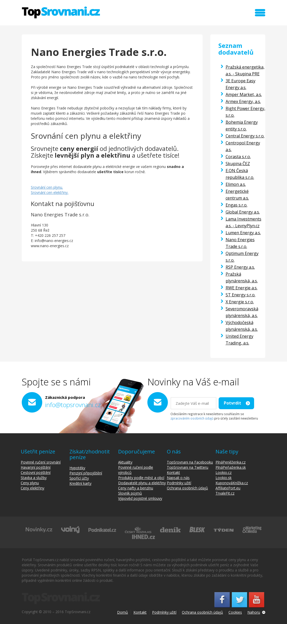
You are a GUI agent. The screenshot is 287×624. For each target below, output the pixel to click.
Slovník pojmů (130, 493)
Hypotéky (77, 467)
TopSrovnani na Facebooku (190, 462)
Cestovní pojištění (36, 472)
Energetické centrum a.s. (237, 194)
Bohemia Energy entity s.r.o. (242, 125)
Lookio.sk (224, 477)
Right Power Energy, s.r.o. (245, 112)
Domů (122, 612)
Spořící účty (79, 478)
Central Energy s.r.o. (245, 136)
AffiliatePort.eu (228, 488)
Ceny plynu (30, 482)
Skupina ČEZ (238, 163)
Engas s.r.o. (236, 205)
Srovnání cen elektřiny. (49, 192)
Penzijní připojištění (85, 473)
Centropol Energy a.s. (243, 146)
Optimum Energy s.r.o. (242, 257)
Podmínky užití (179, 482)
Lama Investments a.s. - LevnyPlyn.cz (243, 222)
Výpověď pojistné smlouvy (140, 498)
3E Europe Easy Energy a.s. (240, 84)
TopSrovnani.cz (61, 12)
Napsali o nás (178, 477)
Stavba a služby (34, 477)
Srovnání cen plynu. (47, 187)
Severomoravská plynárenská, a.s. (242, 312)
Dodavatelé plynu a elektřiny (142, 482)
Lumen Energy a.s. (243, 233)
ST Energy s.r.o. (240, 295)
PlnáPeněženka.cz (231, 462)
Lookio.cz (224, 472)
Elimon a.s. (236, 184)
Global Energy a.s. (243, 212)
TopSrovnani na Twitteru (187, 467)
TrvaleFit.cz (225, 493)
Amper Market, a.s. (244, 94)
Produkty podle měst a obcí (141, 477)
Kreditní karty (80, 483)
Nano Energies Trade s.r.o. (240, 243)
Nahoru (253, 612)
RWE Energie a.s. (241, 288)
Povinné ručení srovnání (41, 462)
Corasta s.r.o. (238, 156)
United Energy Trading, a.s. (239, 339)
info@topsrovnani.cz (73, 404)
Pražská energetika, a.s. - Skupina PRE (245, 70)
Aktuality (125, 462)
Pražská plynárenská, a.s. (242, 277)
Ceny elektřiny (32, 488)
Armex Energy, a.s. (243, 101)
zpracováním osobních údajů (191, 418)
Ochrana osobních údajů (187, 488)
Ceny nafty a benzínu (135, 488)
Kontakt (173, 472)
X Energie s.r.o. (240, 302)
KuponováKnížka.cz (232, 482)
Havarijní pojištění (36, 467)
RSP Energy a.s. (240, 267)
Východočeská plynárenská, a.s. (242, 326)
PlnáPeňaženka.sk (231, 467)
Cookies (235, 612)
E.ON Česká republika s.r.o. (240, 174)
